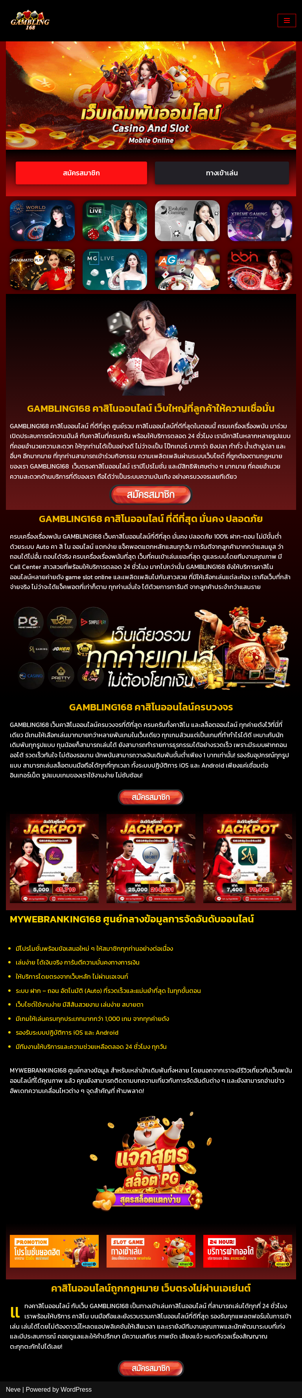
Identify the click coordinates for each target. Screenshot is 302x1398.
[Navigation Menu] (287, 20)
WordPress (76, 1389)
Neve (13, 1389)
